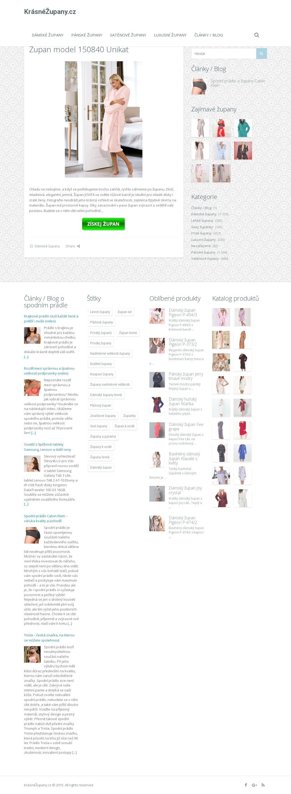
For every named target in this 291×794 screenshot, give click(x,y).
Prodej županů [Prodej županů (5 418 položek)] (101, 333)
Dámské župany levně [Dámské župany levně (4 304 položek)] (106, 395)
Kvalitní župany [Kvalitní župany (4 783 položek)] (101, 364)
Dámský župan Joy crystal (185, 490)
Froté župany (201, 233)
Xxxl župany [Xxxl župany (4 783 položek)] (98, 426)
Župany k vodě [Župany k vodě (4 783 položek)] (101, 447)
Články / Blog (208, 34)
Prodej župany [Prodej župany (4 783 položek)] (100, 343)
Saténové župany (128, 34)
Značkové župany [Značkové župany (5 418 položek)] (103, 416)
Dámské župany (48, 34)
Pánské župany (86, 34)
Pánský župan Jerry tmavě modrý (186, 376)
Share (73, 246)
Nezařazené (201, 245)
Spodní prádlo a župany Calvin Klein (238, 83)
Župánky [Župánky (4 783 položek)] (129, 416)
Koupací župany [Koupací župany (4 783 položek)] (101, 374)
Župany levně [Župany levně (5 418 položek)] (100, 457)
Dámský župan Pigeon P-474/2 (183, 520)
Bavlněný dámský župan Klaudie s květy (184, 458)
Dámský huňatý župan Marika (183, 401)
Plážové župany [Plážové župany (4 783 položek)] (101, 322)
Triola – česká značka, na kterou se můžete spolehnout (49, 638)
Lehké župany (202, 220)
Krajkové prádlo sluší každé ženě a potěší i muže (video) (51, 319)
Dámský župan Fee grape (186, 427)
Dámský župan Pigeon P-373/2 (183, 342)
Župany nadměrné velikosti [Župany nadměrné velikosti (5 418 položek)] (110, 384)
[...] (26, 356)
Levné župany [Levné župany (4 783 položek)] (100, 312)
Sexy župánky (202, 227)
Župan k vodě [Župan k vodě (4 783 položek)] (125, 426)
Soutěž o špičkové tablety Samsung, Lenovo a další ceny (47, 447)
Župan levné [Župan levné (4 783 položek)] (128, 333)
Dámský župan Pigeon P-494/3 (183, 312)
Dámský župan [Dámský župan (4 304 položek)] (101, 467)
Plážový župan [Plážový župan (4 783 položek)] (100, 405)
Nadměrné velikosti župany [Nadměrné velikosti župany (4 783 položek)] (110, 353)
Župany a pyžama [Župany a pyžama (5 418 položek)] (103, 436)
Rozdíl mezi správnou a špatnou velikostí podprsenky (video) (49, 371)
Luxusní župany (170, 34)
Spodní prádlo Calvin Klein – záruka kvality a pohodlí (46, 518)
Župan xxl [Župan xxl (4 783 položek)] (125, 312)
